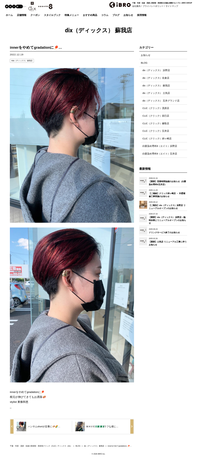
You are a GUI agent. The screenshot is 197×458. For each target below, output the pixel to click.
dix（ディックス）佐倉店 (155, 78)
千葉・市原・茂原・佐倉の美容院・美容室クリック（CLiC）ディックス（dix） (41, 446)
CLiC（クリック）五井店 (155, 131)
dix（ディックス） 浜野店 (156, 70)
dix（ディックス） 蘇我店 (22, 61)
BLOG (144, 63)
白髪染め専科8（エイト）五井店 (159, 154)
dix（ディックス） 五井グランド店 (160, 101)
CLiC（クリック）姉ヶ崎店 (157, 139)
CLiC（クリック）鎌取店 (155, 124)
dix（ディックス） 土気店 (156, 93)
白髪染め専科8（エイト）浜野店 (159, 147)
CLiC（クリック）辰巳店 (155, 116)
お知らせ (145, 55)
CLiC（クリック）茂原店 (155, 108)
